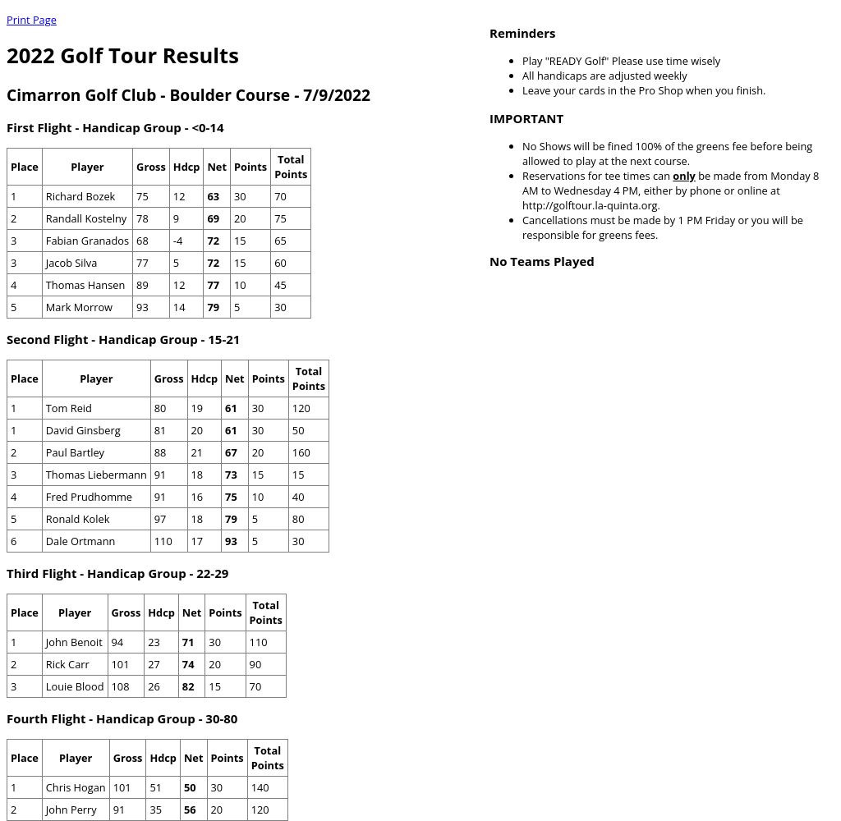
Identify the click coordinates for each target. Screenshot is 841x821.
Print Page (32, 19)
